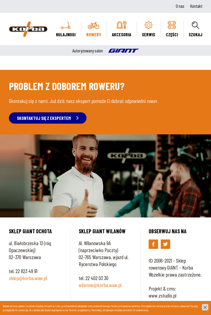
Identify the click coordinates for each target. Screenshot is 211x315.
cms (171, 288)
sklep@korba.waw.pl (28, 278)
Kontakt (196, 6)
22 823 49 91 (26, 271)
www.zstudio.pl (162, 295)
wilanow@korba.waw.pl (100, 285)
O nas (180, 6)
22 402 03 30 (96, 278)
